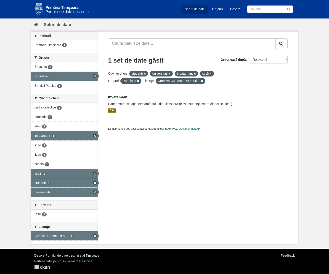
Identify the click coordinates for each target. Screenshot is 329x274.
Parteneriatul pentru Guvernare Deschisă (63, 261)
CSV (111, 110)
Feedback (288, 255)
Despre (235, 9)
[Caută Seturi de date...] (192, 43)
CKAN (42, 267)
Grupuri (217, 9)
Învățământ (117, 97)
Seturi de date (195, 9)
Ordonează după (233, 59)
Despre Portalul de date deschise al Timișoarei (67, 255)
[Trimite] (289, 9)
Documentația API (190, 128)
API (169, 128)
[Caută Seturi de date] (270, 9)
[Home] (36, 24)
